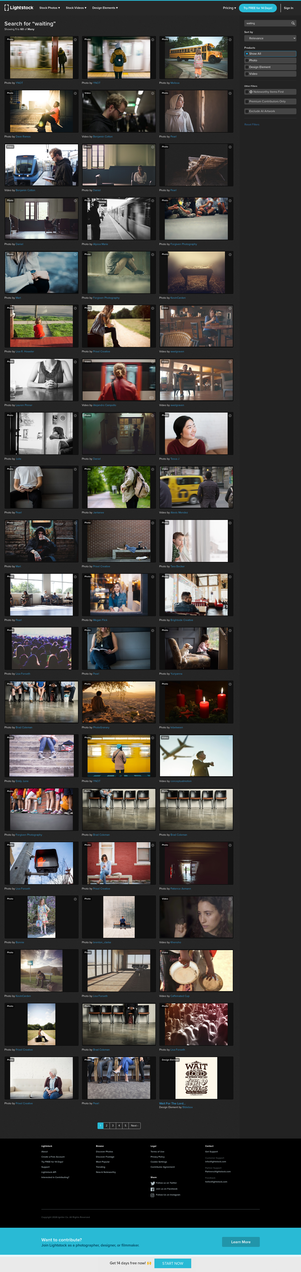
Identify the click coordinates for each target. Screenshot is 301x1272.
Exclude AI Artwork (262, 111)
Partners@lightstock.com (218, 1171)
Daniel (97, 190)
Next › (134, 1126)
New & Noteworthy (106, 1172)
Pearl (173, 137)
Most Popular (103, 1161)
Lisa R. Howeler (25, 351)
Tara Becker (178, 566)
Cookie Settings (159, 1161)
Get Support (211, 1151)
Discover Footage (105, 1157)
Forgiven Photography (184, 244)
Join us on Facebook (166, 1189)
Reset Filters (251, 125)
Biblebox (187, 1107)
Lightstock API (48, 1172)
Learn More (241, 1242)
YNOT (19, 83)
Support (45, 1167)
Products (249, 48)
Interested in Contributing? (55, 1177)
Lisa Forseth (23, 674)
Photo (253, 60)
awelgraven (177, 351)
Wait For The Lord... (172, 1103)
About (44, 1151)
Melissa (175, 83)
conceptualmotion (181, 781)
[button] (49, 8)
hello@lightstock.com (216, 1181)
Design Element (260, 67)
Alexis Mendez (179, 513)
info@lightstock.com (215, 1161)
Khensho (176, 942)
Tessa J (175, 459)
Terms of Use (157, 1151)
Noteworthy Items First (266, 92)
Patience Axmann (181, 889)
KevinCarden (178, 298)
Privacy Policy (158, 1157)
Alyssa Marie (100, 244)
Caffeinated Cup (180, 996)
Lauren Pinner (24, 405)
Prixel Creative (101, 351)
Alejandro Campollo (104, 405)
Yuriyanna (176, 674)
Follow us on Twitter (166, 1183)
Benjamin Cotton (103, 137)
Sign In (288, 8)
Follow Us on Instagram (168, 1194)
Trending (100, 1167)
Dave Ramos (23, 137)
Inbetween (177, 727)
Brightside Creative (182, 620)
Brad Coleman (24, 727)
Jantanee (98, 513)
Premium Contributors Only (267, 101)
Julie (18, 459)
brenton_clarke (102, 942)
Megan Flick (100, 620)
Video (253, 74)
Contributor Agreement (163, 1167)
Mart (18, 298)
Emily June (22, 781)
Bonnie (20, 942)
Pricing (229, 8)
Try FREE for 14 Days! (258, 8)
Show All (255, 53)
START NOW (172, 1263)
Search (293, 23)
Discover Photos (104, 1151)
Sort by (248, 32)
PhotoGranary (101, 727)
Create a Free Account (53, 1157)
